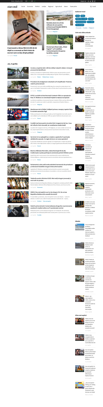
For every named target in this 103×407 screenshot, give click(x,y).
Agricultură (58, 6)
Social (23, 6)
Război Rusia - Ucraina (81, 19)
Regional (50, 6)
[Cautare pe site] (92, 6)
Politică (37, 6)
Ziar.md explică (80, 25)
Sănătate (91, 19)
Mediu (77, 16)
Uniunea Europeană (81, 22)
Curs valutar (90, 22)
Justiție (44, 6)
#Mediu (77, 221)
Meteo (83, 16)
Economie (30, 6)
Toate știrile (73, 6)
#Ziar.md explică (80, 315)
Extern (66, 6)
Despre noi (83, 1)
